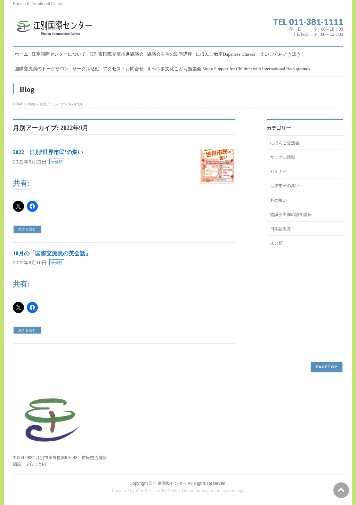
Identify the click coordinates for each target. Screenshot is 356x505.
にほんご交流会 (284, 143)
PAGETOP (327, 366)
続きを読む (27, 229)
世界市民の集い (284, 185)
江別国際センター (170, 483)
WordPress (146, 490)
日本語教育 (280, 228)
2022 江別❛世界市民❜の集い (48, 152)
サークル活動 (282, 157)
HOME (18, 104)
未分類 (57, 162)
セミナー (278, 171)
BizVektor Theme (178, 490)
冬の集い (278, 200)
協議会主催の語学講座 (291, 214)
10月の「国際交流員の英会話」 (52, 253)
